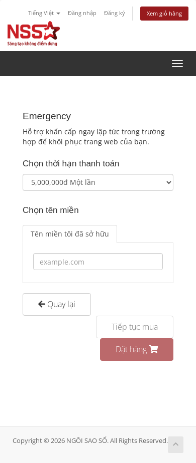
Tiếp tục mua (135, 326)
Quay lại (56, 304)
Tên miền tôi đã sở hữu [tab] (70, 234)
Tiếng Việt (44, 13)
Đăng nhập (82, 13)
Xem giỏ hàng (164, 13)
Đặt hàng (137, 349)
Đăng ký (114, 13)
